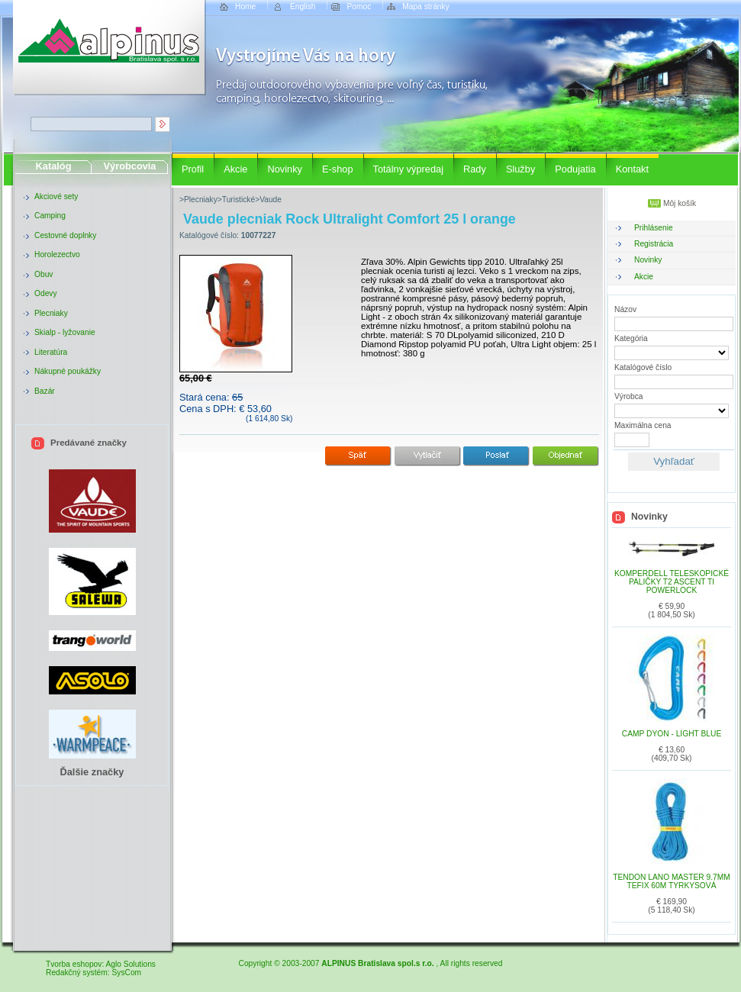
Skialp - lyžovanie (64, 332)
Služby (520, 169)
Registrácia (653, 244)
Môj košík (679, 203)
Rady (474, 169)
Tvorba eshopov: (75, 964)
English (303, 6)
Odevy (45, 293)
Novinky (284, 169)
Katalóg (54, 166)
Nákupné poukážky (67, 371)
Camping (50, 215)
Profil (193, 169)
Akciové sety (56, 196)
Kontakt (632, 169)
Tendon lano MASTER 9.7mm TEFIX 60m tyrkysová (671, 881)
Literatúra (50, 352)
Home (245, 6)
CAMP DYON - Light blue (671, 734)
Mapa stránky (425, 6)
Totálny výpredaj (408, 169)
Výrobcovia (130, 166)
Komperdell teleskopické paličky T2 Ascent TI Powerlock (671, 581)
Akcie (235, 169)
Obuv (43, 274)
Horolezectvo (57, 254)
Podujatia (575, 169)
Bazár (44, 391)
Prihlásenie (653, 228)
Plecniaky (51, 313)
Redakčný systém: (78, 972)
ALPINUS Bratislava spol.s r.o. (378, 963)
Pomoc (358, 6)
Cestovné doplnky (65, 235)
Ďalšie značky (92, 772)
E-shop (337, 169)
